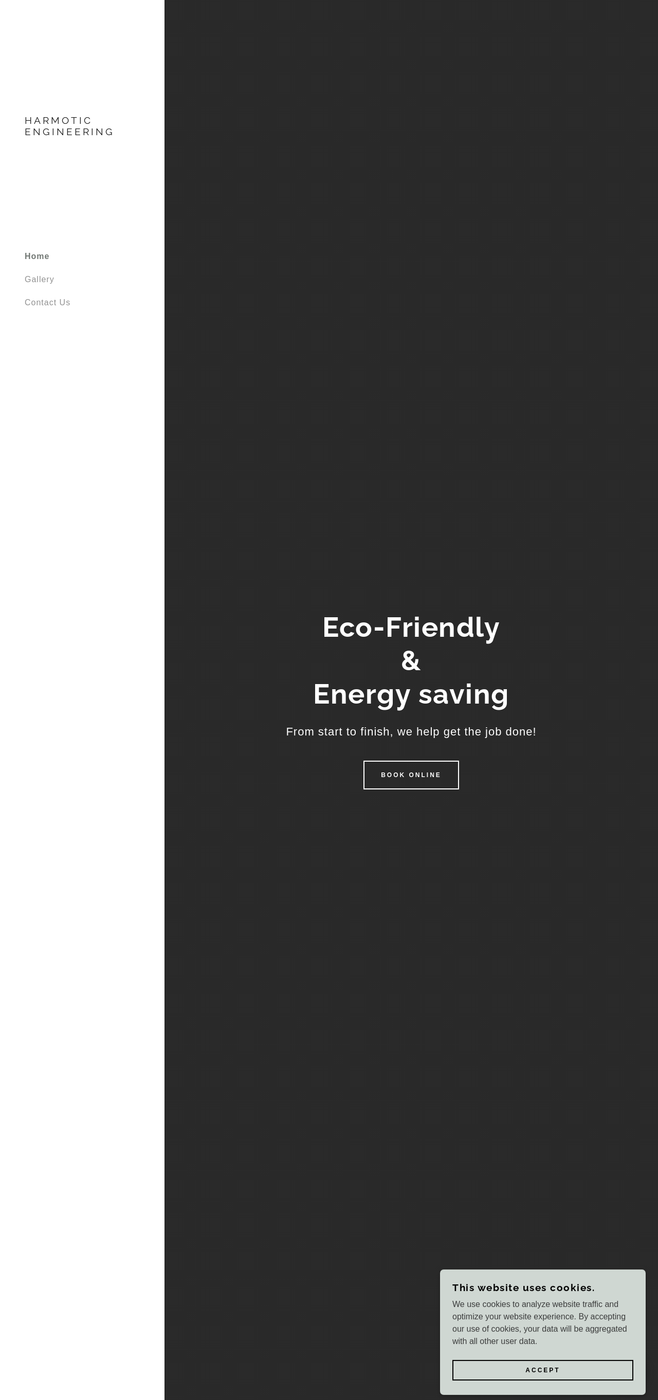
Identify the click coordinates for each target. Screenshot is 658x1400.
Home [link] (37, 256)
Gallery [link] (39, 279)
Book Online (411, 775)
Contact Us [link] (47, 302)
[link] (82, 132)
